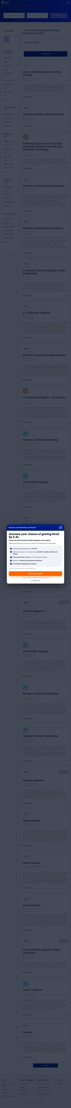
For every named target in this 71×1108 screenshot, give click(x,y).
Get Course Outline (35, 574)
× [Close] (60, 527)
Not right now (35, 580)
